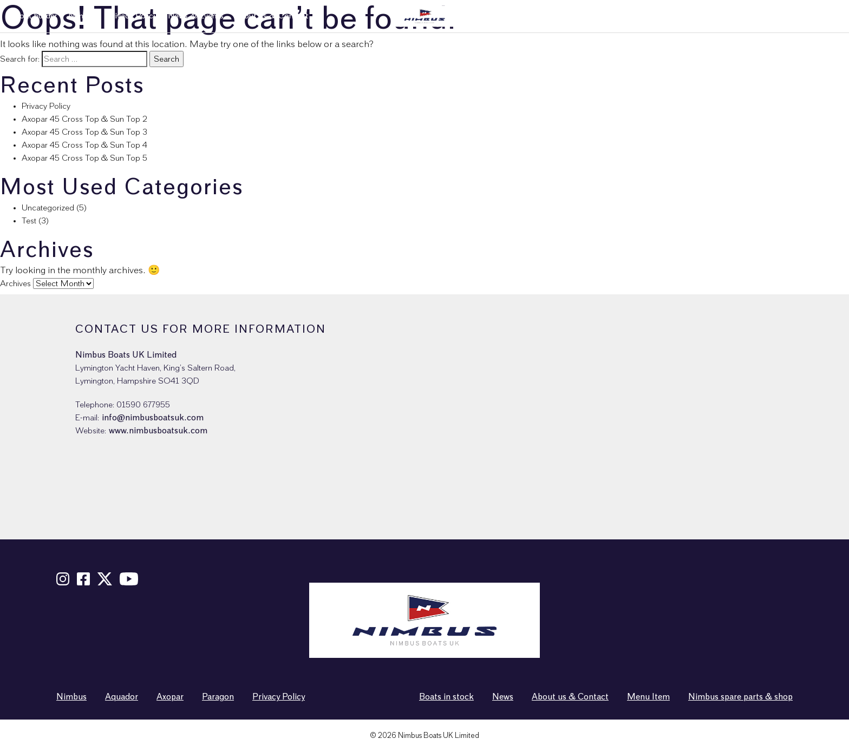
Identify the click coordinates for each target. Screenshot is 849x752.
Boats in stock (446, 696)
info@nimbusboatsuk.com (153, 417)
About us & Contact (271, 16)
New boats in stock (609, 16)
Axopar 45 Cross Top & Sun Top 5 (84, 158)
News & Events (196, 16)
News (502, 696)
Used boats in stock (690, 16)
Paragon (218, 696)
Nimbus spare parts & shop (786, 16)
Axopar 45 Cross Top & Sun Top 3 (84, 132)
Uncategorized (48, 207)
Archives (15, 283)
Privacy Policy (132, 16)
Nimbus (82, 16)
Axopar (170, 696)
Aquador (121, 696)
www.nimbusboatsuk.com (158, 430)
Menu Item (648, 696)
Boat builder (35, 16)
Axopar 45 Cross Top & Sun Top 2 (84, 119)
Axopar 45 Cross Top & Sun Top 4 (84, 145)
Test (29, 220)
